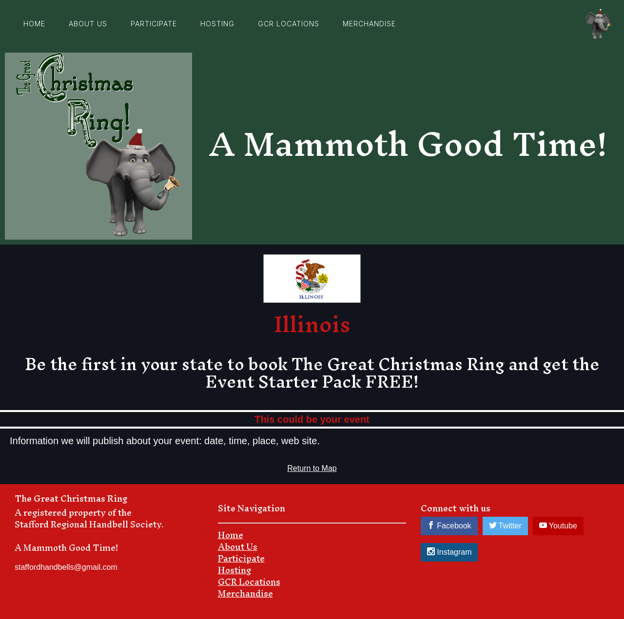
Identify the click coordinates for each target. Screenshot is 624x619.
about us (88, 23)
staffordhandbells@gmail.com (66, 567)
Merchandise (369, 23)
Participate (154, 23)
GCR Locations (288, 23)
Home (34, 23)
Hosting (217, 23)
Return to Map (311, 468)
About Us (237, 547)
